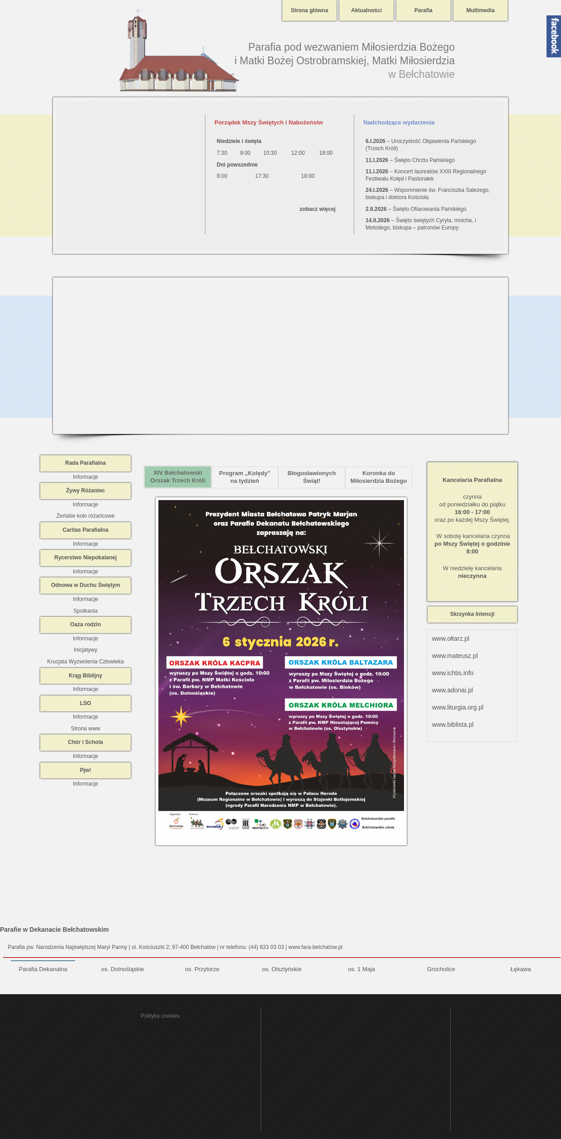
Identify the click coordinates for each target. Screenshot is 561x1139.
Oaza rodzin (85, 624)
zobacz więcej (317, 209)
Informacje (85, 477)
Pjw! (85, 770)
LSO (85, 703)
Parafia (423, 10)
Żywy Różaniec (85, 490)
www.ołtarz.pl (450, 638)
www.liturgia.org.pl (458, 707)
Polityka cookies (160, 1016)
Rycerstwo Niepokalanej (85, 557)
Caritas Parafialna (85, 530)
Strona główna (309, 10)
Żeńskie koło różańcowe (86, 516)
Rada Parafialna (85, 463)
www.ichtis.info (453, 673)
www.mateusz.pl (455, 655)
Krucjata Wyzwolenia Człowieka (85, 661)
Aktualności (366, 10)
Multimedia (480, 10)
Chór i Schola (85, 742)
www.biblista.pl (453, 724)
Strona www (85, 728)
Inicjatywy (85, 650)
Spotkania (85, 611)
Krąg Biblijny (85, 675)
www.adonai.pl (452, 690)
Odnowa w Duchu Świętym (85, 585)
